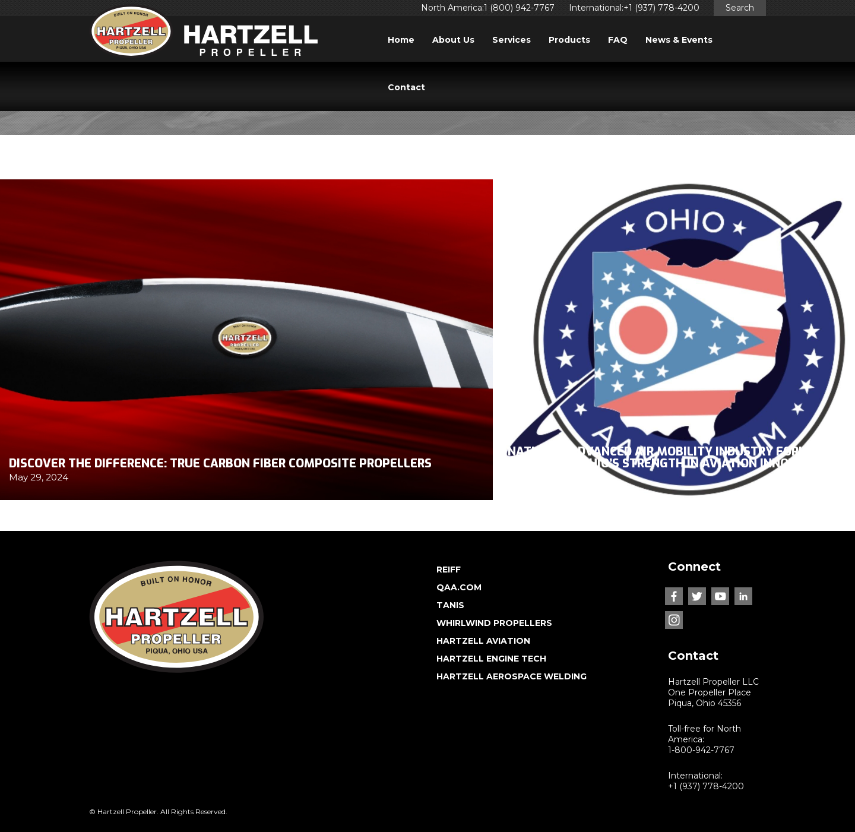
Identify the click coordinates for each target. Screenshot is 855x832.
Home (401, 39)
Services (511, 39)
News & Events (678, 39)
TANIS (450, 605)
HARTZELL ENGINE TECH (491, 658)
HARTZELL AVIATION (483, 640)
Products (569, 39)
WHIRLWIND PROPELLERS (494, 623)
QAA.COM (459, 587)
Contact (406, 87)
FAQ (618, 39)
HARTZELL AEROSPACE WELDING (511, 676)
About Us (453, 39)
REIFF (448, 569)
